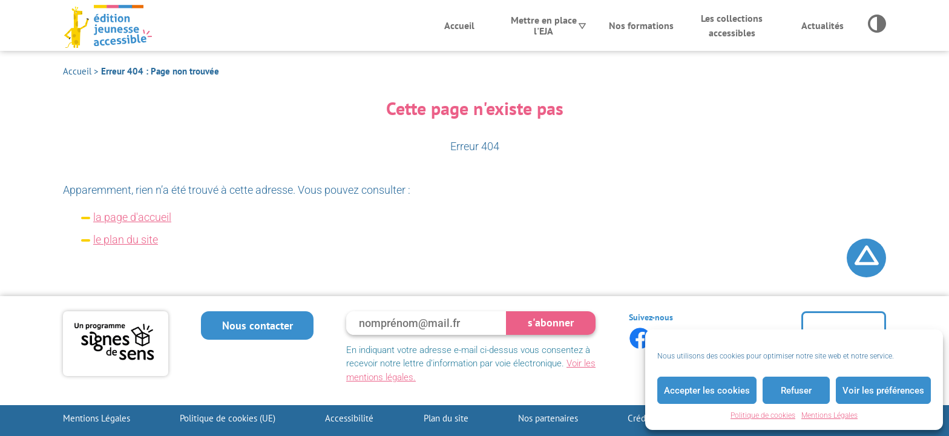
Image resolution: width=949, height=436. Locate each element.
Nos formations (641, 25)
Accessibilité (349, 418)
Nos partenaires (548, 418)
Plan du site (446, 418)
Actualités (822, 25)
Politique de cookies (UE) (227, 418)
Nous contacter (257, 325)
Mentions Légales (829, 415)
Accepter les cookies (707, 390)
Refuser (796, 390)
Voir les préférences (883, 390)
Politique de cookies (763, 415)
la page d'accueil (132, 217)
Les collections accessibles (732, 25)
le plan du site (125, 239)
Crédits (641, 418)
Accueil (459, 25)
